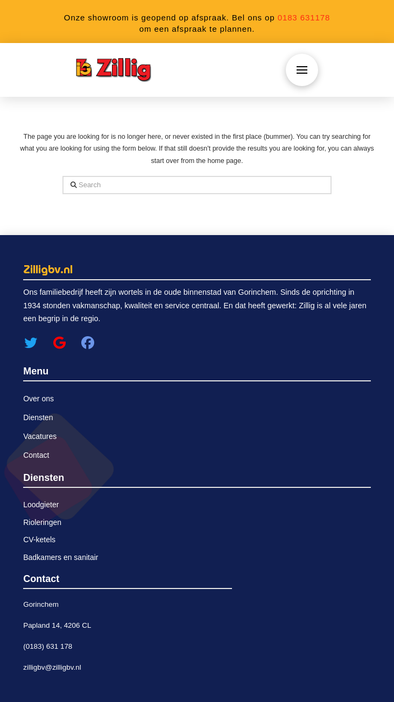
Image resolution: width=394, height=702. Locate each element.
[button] (302, 70)
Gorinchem (41, 604)
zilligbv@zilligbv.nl (52, 667)
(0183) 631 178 (47, 646)
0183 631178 (304, 17)
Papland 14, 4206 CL (57, 625)
